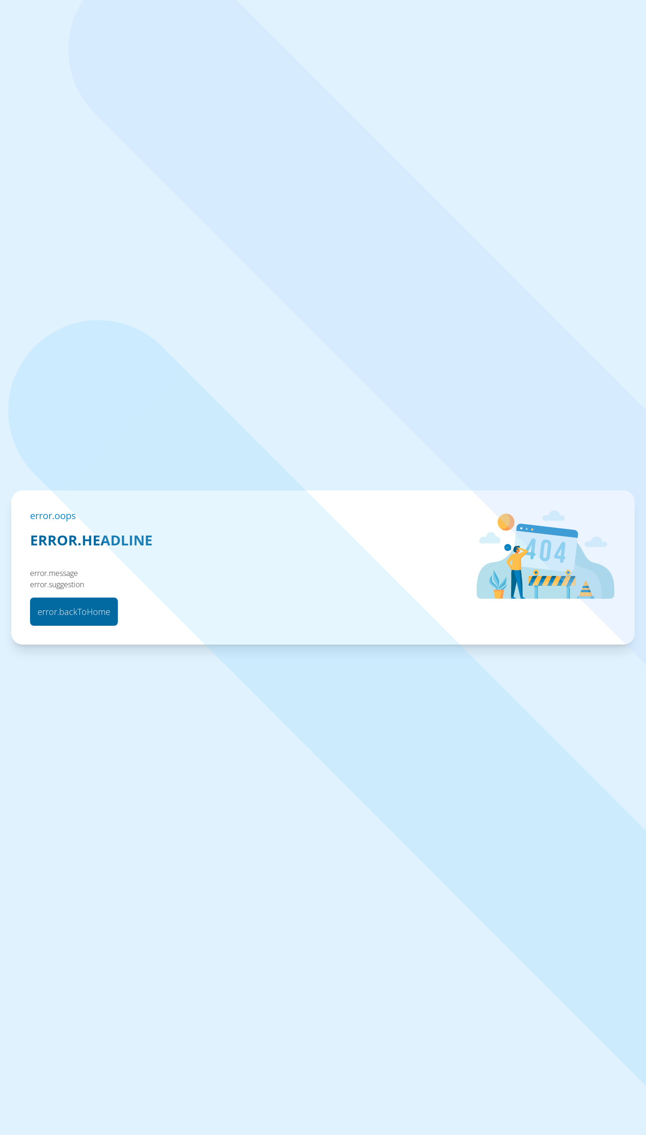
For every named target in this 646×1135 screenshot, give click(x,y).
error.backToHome (74, 611)
